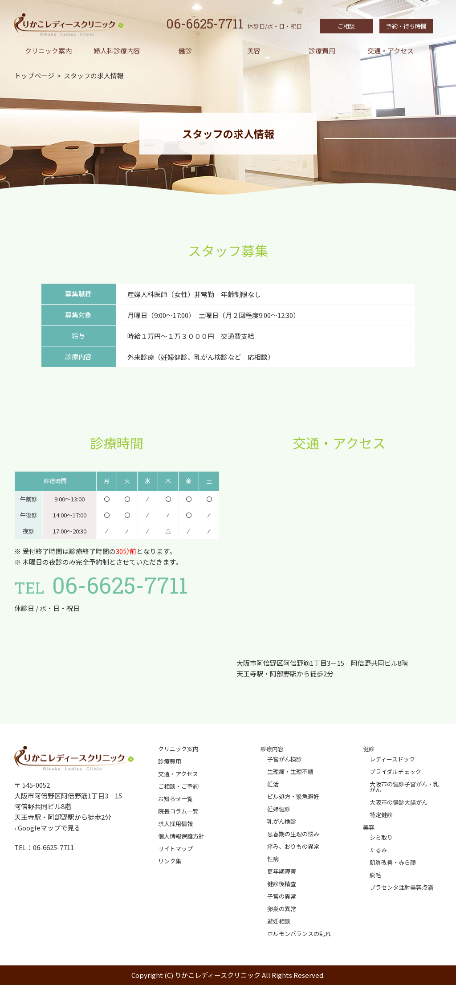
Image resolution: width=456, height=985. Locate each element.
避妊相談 (278, 921)
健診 (185, 50)
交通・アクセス (390, 50)
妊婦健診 (278, 809)
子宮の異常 (281, 896)
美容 (254, 50)
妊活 (273, 784)
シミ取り (381, 837)
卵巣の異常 (281, 908)
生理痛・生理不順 (290, 771)
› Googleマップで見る (47, 827)
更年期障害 (281, 871)
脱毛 (375, 875)
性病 (273, 859)
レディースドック (392, 759)
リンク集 (169, 861)
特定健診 (381, 814)
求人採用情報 (175, 823)
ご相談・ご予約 (178, 786)
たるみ (378, 850)
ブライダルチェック (395, 771)
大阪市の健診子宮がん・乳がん (404, 787)
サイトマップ (175, 848)
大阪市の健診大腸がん (399, 802)
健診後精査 (281, 883)
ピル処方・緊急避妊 (293, 796)
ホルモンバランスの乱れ (299, 933)
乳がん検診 (281, 821)
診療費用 (322, 50)
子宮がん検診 (284, 759)
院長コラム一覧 (178, 811)
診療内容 (272, 749)
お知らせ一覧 (175, 798)
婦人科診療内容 (117, 50)
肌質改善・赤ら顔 (393, 862)
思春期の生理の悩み (293, 834)
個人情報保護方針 (181, 836)
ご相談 (346, 26)
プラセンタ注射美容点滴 (401, 887)
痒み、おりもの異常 (293, 846)
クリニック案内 (48, 50)
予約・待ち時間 (406, 26)
